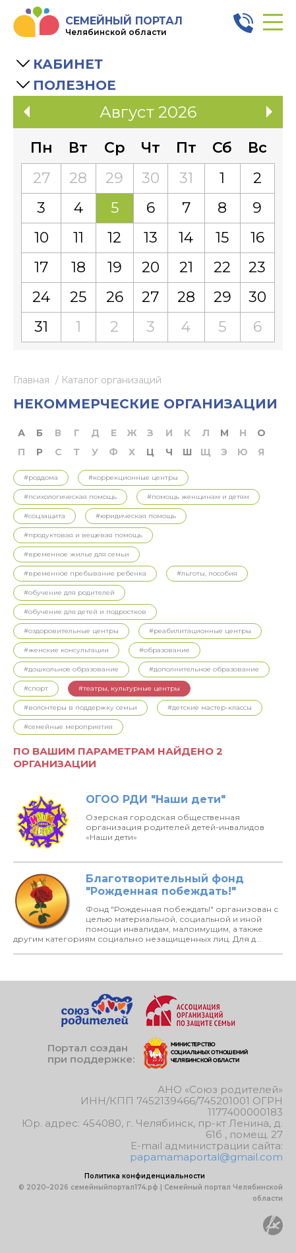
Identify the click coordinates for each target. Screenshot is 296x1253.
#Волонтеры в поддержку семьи (80, 707)
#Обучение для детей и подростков (85, 611)
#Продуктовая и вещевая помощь (83, 535)
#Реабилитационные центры (200, 630)
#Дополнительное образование (204, 669)
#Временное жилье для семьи (76, 554)
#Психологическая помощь (70, 496)
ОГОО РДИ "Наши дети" (155, 799)
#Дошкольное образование (71, 669)
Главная (31, 380)
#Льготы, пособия (207, 573)
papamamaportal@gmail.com (206, 1157)
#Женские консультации (66, 650)
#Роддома (41, 477)
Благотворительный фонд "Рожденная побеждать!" (165, 884)
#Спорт (36, 688)
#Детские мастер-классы (209, 707)
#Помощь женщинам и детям (198, 496)
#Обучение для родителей (69, 592)
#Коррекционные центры (133, 477)
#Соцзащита (44, 516)
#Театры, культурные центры (129, 688)
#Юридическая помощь (136, 516)
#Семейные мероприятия (68, 726)
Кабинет (68, 64)
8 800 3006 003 (243, 23)
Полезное (74, 85)
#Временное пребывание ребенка (85, 573)
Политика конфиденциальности (144, 1176)
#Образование (164, 650)
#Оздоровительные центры (71, 630)
